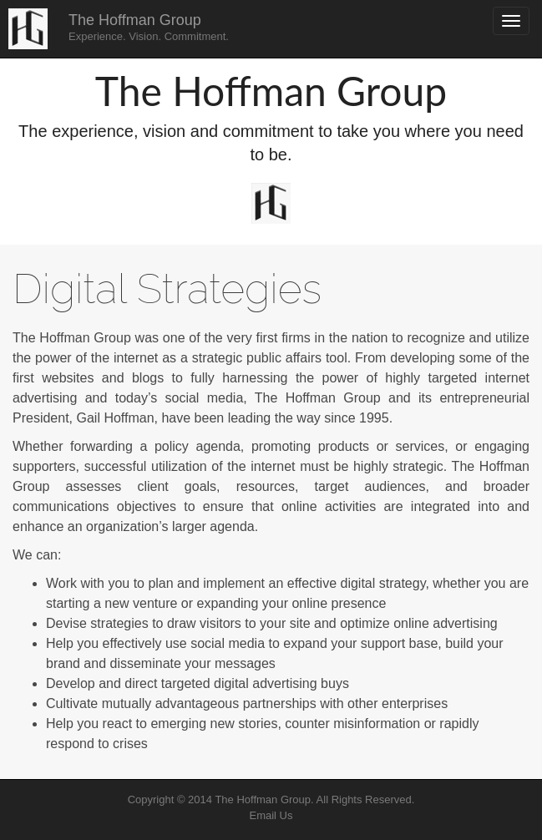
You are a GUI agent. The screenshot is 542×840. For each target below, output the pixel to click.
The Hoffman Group (148, 27)
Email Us (270, 815)
